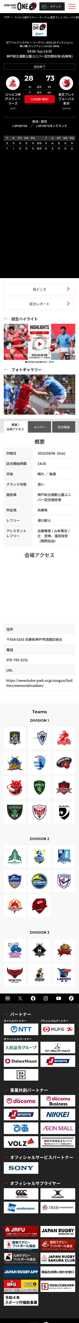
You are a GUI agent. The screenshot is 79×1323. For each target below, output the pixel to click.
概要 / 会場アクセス (15, 426)
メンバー (40, 427)
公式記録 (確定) (39, 99)
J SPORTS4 (19, 126)
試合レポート (39, 303)
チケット (51, 6)
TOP (7, 17)
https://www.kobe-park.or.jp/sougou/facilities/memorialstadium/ (39, 683)
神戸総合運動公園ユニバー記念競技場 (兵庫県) (40, 56)
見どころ (39, 289)
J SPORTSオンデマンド (51, 126)
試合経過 (64, 427)
